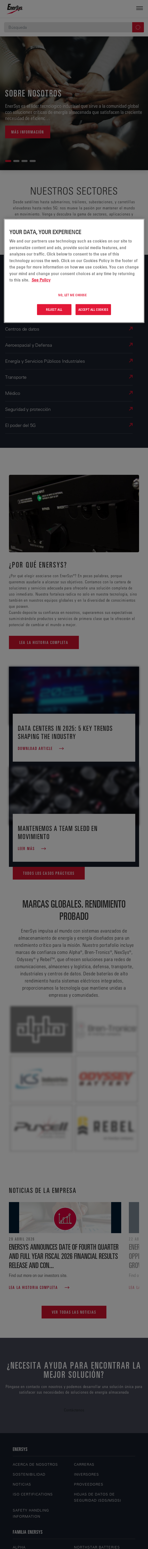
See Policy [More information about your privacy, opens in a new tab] (41, 279)
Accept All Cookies (93, 309)
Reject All (54, 309)
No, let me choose (72, 295)
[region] (74, 271)
